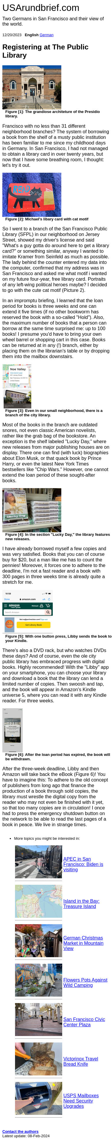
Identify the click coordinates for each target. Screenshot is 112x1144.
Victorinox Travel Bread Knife (80, 1061)
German (46, 35)
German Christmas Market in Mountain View (83, 943)
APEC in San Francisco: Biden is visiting (83, 864)
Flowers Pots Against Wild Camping (85, 982)
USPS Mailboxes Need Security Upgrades (81, 1101)
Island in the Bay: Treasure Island (81, 904)
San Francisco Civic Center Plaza (84, 1022)
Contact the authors (20, 1131)
